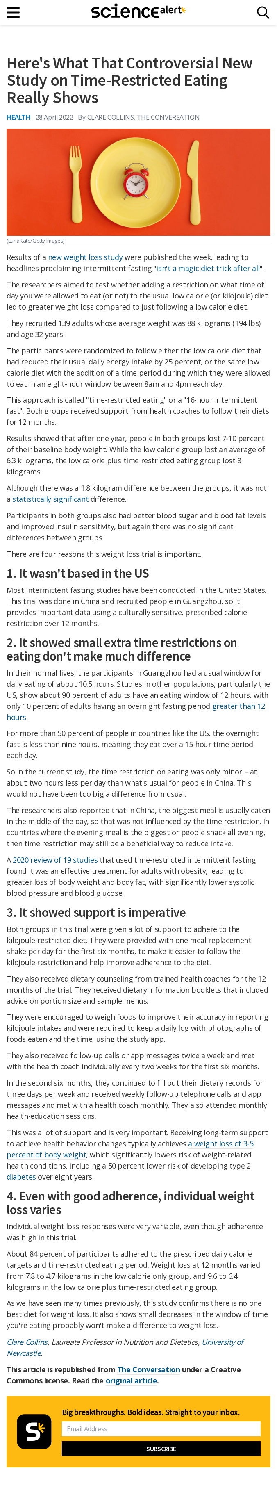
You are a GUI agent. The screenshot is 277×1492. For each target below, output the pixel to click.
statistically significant (50, 499)
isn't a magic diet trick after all (207, 268)
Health (19, 117)
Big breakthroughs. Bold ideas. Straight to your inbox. (151, 1412)
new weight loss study (85, 257)
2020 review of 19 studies (55, 860)
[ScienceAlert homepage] (138, 12)
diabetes (21, 1177)
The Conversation (148, 1369)
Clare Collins (27, 1342)
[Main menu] (14, 12)
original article (131, 1380)
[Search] (263, 12)
